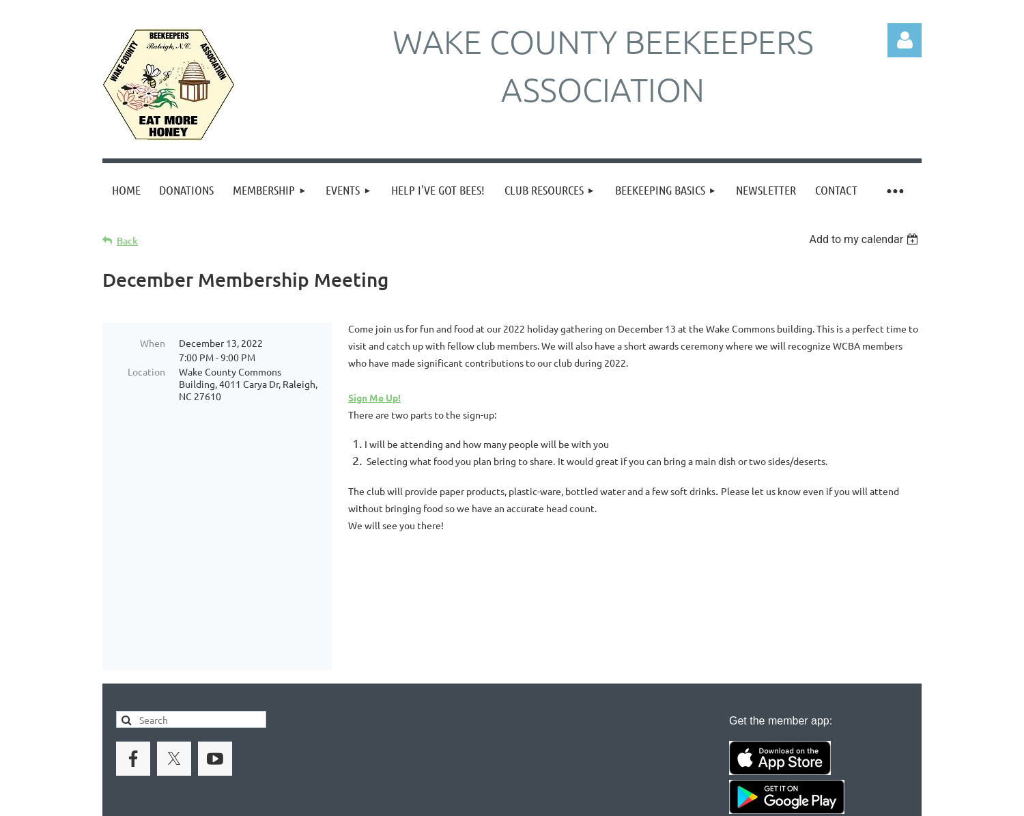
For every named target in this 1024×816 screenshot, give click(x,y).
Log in (904, 40)
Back (127, 240)
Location (146, 371)
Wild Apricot (759, 799)
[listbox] (865, 239)
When (152, 343)
